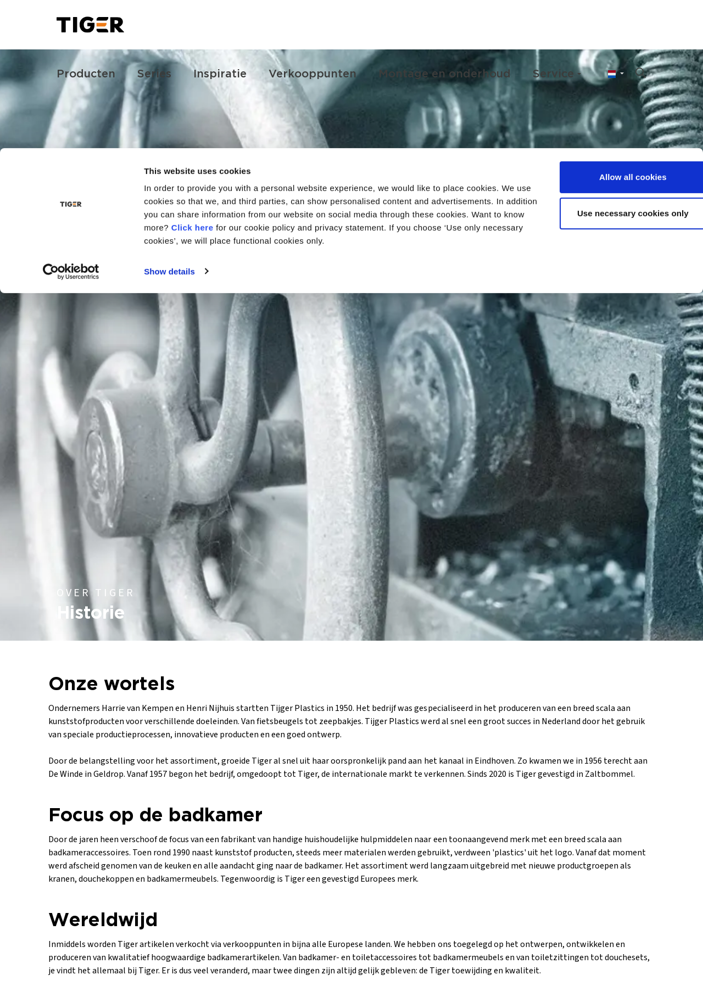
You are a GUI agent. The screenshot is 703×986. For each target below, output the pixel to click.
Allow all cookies (611, 28)
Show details (169, 122)
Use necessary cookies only (611, 65)
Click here (248, 79)
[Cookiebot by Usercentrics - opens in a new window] (71, 123)
